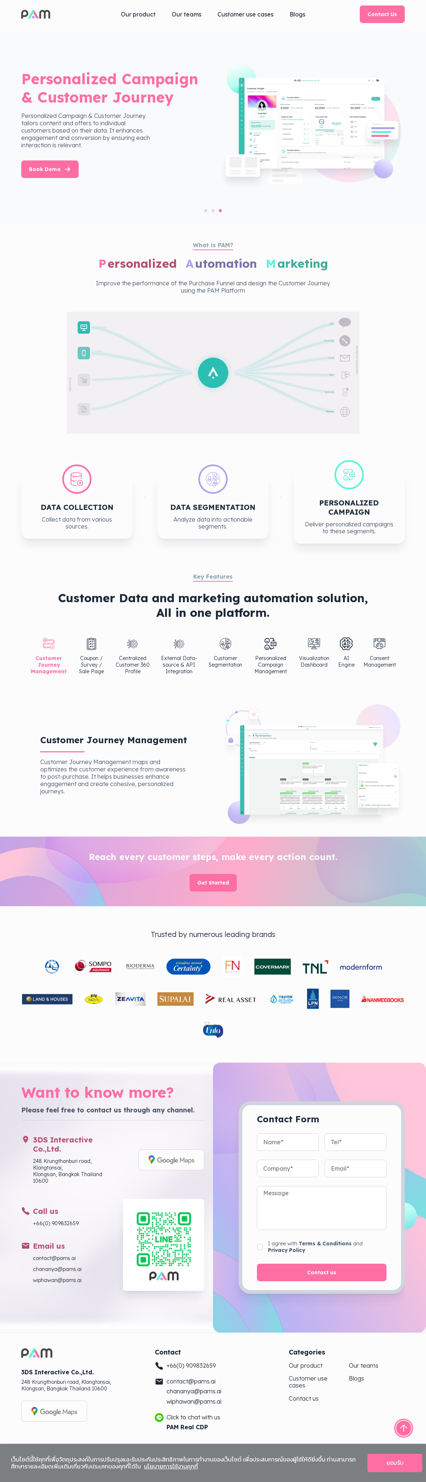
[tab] (205, 210)
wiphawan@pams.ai (57, 1280)
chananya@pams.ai (57, 1269)
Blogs (297, 14)
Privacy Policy (286, 1250)
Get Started (213, 882)
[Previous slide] (20, 124)
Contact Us (382, 14)
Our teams (186, 14)
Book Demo (128, 169)
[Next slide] (405, 124)
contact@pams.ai (54, 1258)
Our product (138, 14)
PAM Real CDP (187, 1427)
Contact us (321, 1272)
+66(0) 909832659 (56, 1223)
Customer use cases (245, 14)
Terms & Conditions (325, 1243)
